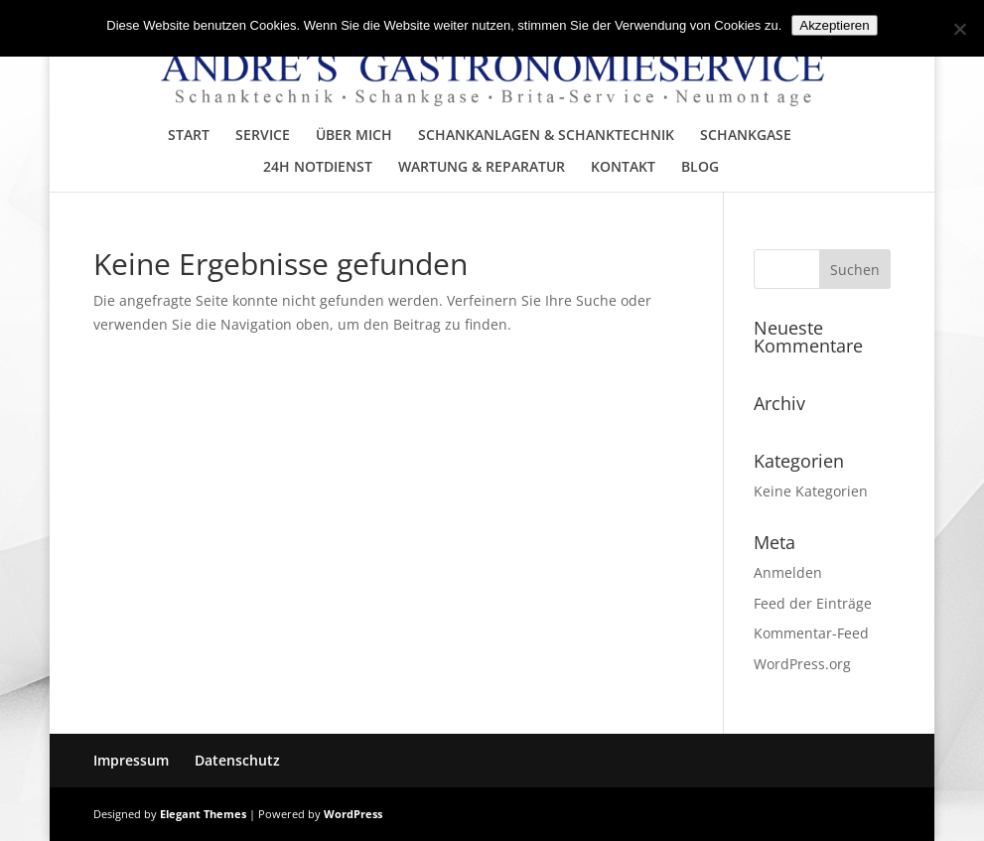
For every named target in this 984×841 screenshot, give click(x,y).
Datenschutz (237, 760)
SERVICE (262, 136)
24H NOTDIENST (317, 168)
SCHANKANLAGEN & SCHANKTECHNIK (546, 136)
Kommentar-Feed (811, 633)
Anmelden (788, 572)
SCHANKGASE (745, 136)
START (189, 136)
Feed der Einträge (813, 603)
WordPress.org (802, 663)
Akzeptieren (834, 25)
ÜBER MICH (354, 136)
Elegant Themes (203, 813)
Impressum (131, 760)
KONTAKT (623, 168)
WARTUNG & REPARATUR (481, 168)
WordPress (353, 813)
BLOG (700, 168)
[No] (959, 29)
